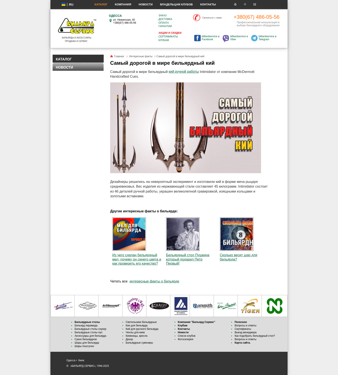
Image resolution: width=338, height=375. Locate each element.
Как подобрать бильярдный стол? (255, 335)
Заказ (162, 15)
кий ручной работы (184, 71)
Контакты (208, 4)
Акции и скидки (169, 32)
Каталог (100, 4)
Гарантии (165, 26)
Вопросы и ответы (245, 325)
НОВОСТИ (64, 67)
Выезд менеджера (246, 332)
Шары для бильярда (87, 342)
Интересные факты (140, 56)
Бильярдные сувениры (139, 342)
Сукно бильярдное (86, 339)
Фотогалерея (185, 339)
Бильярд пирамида (86, 325)
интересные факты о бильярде (154, 281)
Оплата (163, 22)
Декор (129, 339)
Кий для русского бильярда (142, 328)
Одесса (70, 360)
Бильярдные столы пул (88, 332)
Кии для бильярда (136, 325)
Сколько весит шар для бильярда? (238, 239)
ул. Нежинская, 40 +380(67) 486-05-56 (124, 21)
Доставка (165, 19)
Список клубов (187, 335)
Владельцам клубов (176, 4)
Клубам (163, 40)
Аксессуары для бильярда (90, 335)
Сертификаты (168, 36)
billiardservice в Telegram (267, 38)
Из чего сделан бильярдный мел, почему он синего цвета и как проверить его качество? (136, 241)
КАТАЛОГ (64, 59)
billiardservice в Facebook (210, 38)
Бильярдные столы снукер (90, 328)
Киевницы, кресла (136, 335)
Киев (81, 360)
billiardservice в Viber (239, 38)
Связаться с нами (212, 17)
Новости (146, 4)
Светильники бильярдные (141, 322)
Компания (123, 4)
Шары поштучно (84, 346)
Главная (119, 56)
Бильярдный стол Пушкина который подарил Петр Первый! (187, 241)
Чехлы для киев (135, 332)
